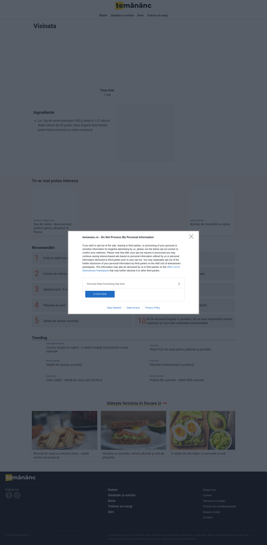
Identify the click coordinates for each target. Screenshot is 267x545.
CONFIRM (101, 294)
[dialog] (133, 272)
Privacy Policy (152, 307)
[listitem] (133, 283)
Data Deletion (114, 307)
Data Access (133, 307)
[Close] (192, 237)
